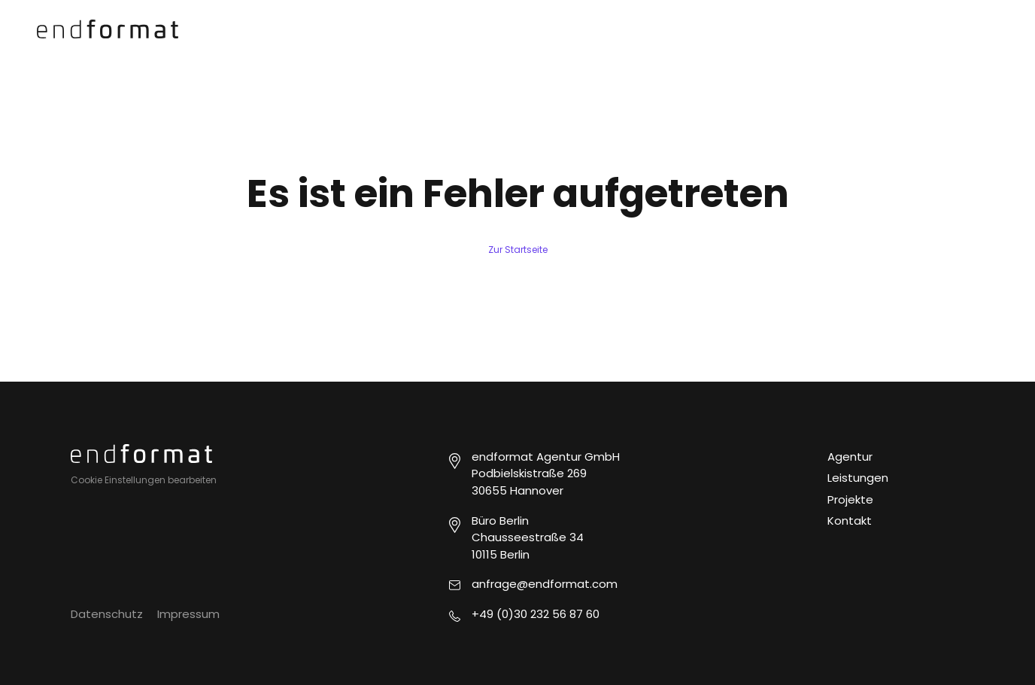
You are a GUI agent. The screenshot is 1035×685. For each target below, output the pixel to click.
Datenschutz (107, 614)
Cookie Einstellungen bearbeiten (144, 479)
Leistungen (857, 478)
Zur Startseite (518, 249)
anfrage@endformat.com (545, 584)
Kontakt (849, 520)
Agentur (850, 456)
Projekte (850, 499)
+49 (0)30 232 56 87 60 (535, 614)
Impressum (188, 614)
